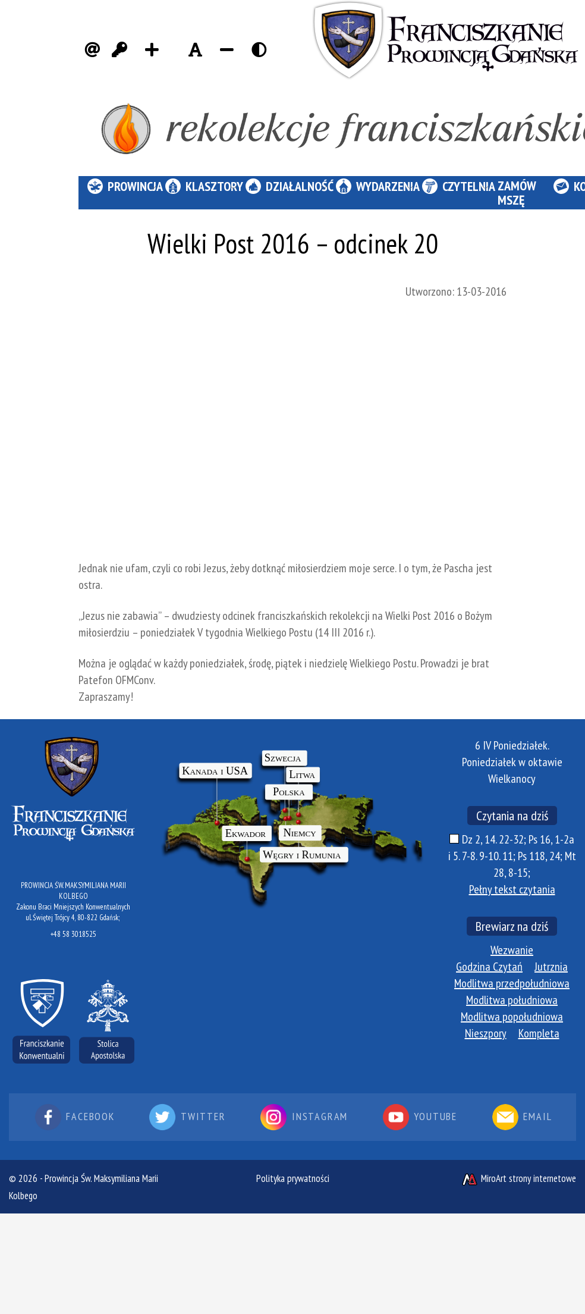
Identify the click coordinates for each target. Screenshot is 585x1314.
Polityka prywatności (292, 1178)
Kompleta (538, 1033)
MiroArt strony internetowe (518, 1178)
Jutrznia (551, 966)
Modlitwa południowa (512, 1000)
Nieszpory (486, 1033)
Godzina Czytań (489, 966)
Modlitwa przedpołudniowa (512, 983)
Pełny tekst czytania (512, 889)
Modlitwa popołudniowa (512, 1016)
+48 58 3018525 (73, 934)
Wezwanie (511, 950)
